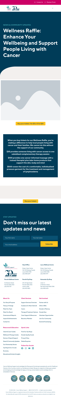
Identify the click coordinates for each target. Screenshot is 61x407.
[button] (53, 8)
